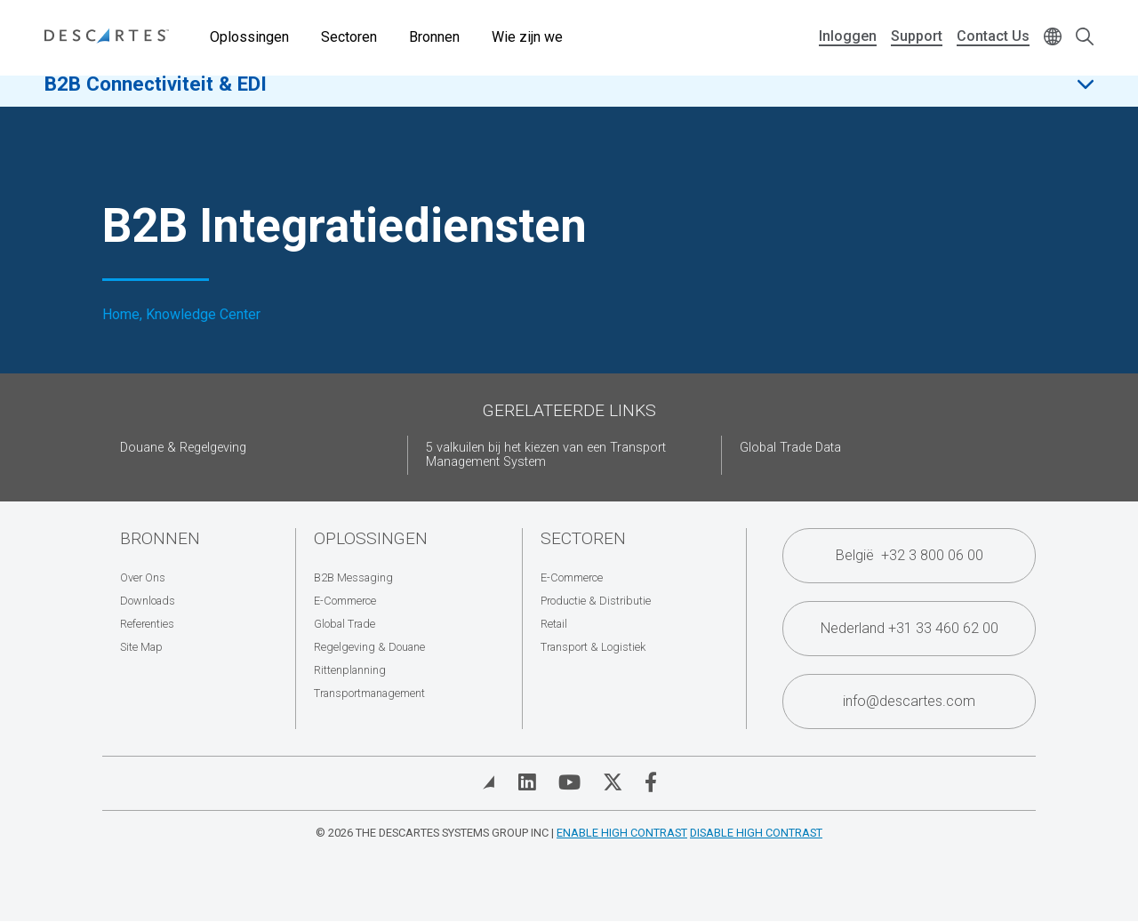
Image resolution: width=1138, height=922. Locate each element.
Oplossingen (249, 36)
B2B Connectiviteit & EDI (155, 96)
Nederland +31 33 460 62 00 (909, 628)
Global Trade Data (790, 447)
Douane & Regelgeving (183, 447)
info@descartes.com (909, 701)
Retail (554, 623)
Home (121, 315)
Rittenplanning (350, 670)
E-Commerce (345, 600)
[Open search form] (1085, 38)
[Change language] (1053, 38)
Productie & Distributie (596, 600)
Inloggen (848, 36)
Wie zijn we (527, 36)
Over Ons (142, 577)
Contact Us (993, 36)
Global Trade (344, 623)
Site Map (141, 646)
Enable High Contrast (622, 832)
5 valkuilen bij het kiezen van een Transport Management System (546, 454)
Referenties (147, 623)
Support (916, 36)
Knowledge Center (203, 315)
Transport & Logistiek (593, 646)
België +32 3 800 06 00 (909, 555)
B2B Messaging (353, 577)
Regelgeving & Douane (369, 646)
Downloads (147, 600)
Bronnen (434, 36)
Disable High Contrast (756, 832)
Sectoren (349, 36)
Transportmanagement (369, 693)
